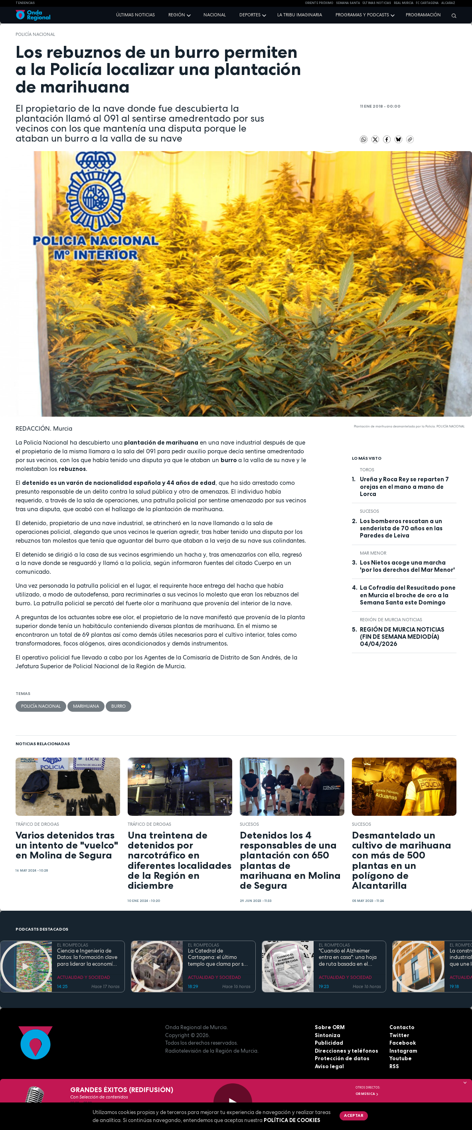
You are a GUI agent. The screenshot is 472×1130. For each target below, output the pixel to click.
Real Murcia (403, 3)
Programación (423, 15)
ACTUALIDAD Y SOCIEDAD (83, 977)
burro (118, 706)
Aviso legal (329, 1066)
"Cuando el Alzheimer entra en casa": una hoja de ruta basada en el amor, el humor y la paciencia (348, 957)
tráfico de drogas (37, 824)
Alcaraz (448, 3)
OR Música (367, 1094)
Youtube (400, 1058)
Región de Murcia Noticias (391, 619)
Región (176, 15)
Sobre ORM (330, 1027)
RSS (394, 1066)
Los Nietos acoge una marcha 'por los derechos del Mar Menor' (407, 566)
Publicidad (329, 1042)
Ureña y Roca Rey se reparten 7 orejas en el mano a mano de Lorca (404, 487)
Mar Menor (373, 553)
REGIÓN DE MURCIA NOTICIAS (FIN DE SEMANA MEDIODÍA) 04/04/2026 (402, 637)
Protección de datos (342, 1058)
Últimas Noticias (376, 3)
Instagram (403, 1050)
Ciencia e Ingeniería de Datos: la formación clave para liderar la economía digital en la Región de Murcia (87, 957)
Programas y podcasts (362, 15)
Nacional (214, 15)
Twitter (399, 1035)
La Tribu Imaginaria (299, 15)
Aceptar (353, 1115)
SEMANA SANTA (348, 3)
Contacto (402, 1027)
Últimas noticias (135, 15)
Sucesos (369, 511)
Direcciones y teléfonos (346, 1050)
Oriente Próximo (319, 3)
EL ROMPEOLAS (72, 945)
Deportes (250, 15)
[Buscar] (452, 16)
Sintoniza (327, 1035)
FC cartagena (427, 3)
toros (367, 469)
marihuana (86, 706)
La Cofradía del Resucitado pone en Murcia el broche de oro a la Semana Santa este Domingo (408, 595)
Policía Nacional (35, 34)
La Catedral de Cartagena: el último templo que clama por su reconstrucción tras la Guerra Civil (217, 957)
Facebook (402, 1042)
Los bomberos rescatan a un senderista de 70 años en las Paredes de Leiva (401, 528)
